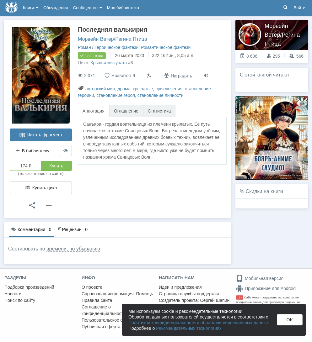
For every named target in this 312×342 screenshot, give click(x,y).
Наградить (178, 75)
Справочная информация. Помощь (117, 293)
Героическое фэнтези (116, 47)
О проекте (92, 287)
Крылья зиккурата (108, 62)
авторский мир (100, 88)
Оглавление (126, 110)
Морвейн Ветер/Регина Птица (112, 39)
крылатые (143, 88)
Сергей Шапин (214, 300)
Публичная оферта (101, 326)
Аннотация (94, 110)
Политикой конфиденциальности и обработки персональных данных (198, 322)
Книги (30, 7)
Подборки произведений (29, 287)
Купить (56, 165)
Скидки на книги (264, 191)
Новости (12, 293)
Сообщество (87, 7)
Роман (84, 47)
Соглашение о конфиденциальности (104, 310)
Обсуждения (55, 7)
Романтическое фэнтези (166, 47)
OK (290, 319)
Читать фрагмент (40, 135)
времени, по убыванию (73, 248)
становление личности (160, 95)
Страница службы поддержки (189, 293)
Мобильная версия (259, 278)
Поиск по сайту (19, 300)
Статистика (159, 110)
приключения (168, 88)
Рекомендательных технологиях (189, 328)
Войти (299, 7)
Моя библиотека (123, 7)
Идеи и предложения (180, 287)
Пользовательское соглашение (113, 320)
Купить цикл (41, 187)
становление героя (115, 95)
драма (123, 88)
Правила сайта (97, 300)
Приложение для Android (266, 288)
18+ (239, 297)
